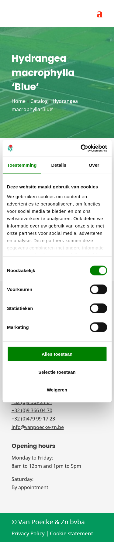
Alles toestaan (57, 354)
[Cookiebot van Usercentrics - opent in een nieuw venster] (81, 148)
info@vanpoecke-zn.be (38, 427)
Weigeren (57, 389)
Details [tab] (58, 165)
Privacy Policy (28, 533)
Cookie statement (71, 533)
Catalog (39, 101)
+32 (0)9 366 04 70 (32, 410)
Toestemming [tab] (22, 165)
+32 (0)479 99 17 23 (33, 418)
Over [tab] (94, 165)
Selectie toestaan (57, 371)
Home (19, 101)
